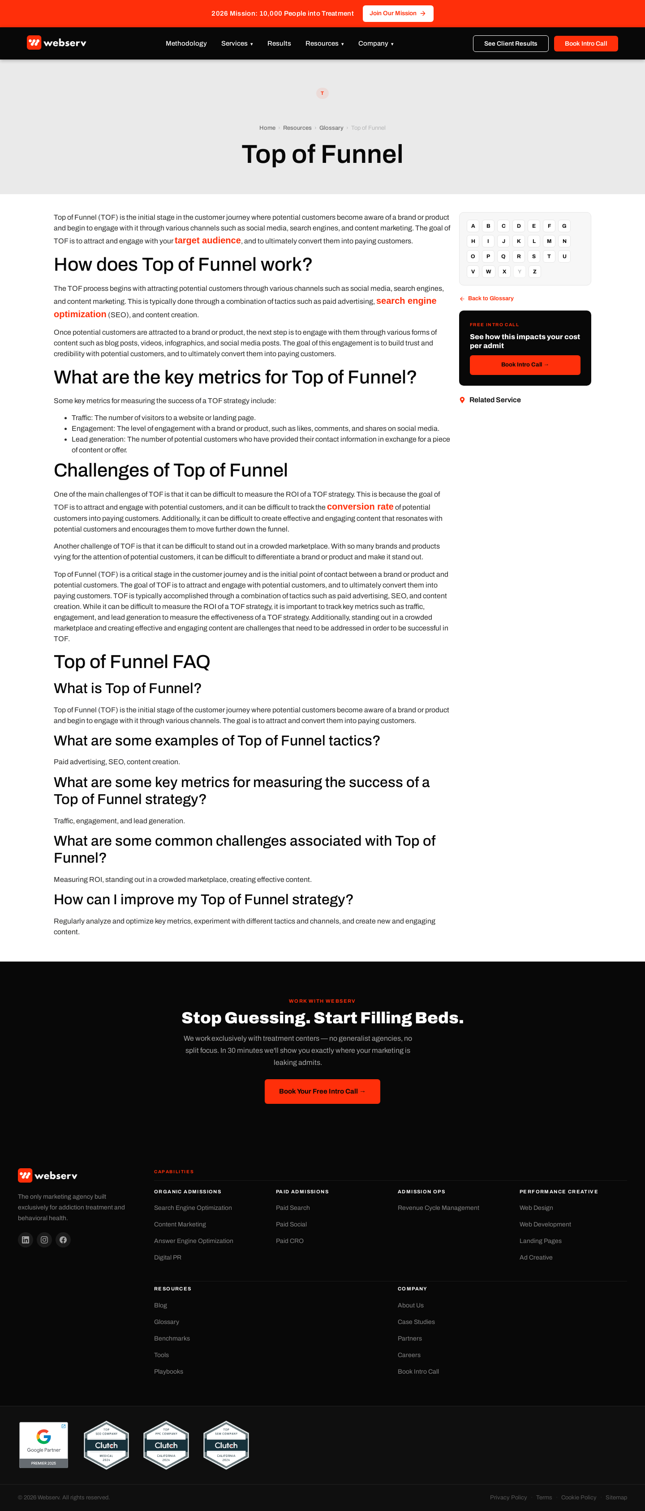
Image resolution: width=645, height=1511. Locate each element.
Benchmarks (172, 1338)
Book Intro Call (586, 43)
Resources (322, 43)
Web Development (545, 1224)
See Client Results (511, 43)
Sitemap (616, 1497)
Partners (410, 1338)
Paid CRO (290, 1241)
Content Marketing (180, 1224)
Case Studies (416, 1322)
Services (234, 43)
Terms (544, 1497)
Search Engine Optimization (193, 1208)
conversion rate (360, 506)
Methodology (186, 43)
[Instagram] (44, 1239)
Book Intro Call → (525, 365)
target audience (208, 240)
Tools (161, 1355)
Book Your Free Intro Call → (322, 1091)
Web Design (536, 1208)
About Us (411, 1305)
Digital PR (167, 1257)
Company (373, 43)
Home (267, 128)
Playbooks (168, 1371)
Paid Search (293, 1208)
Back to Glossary (486, 298)
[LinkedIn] (25, 1239)
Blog (160, 1305)
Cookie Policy (579, 1497)
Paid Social (291, 1224)
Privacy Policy (508, 1497)
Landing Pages (541, 1241)
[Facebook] (63, 1239)
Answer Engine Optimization (193, 1241)
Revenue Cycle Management (438, 1208)
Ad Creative (536, 1257)
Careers (409, 1355)
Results (279, 43)
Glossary (331, 128)
